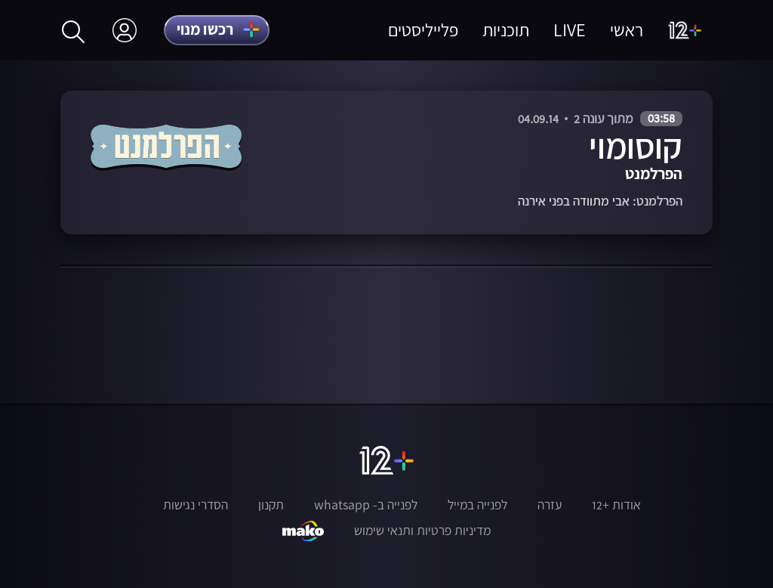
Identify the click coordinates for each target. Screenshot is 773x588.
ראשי (626, 30)
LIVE (569, 30)
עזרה (549, 505)
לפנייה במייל (477, 505)
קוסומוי (635, 146)
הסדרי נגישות (195, 505)
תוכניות (505, 30)
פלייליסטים (423, 30)
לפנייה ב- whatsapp (365, 505)
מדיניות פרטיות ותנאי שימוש (422, 530)
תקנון (271, 505)
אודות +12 (616, 505)
